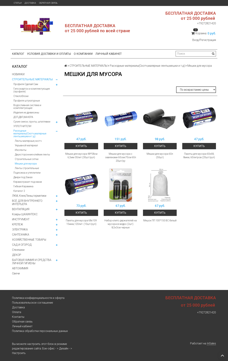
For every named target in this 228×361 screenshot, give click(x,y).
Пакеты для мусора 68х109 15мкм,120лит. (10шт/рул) (81, 222)
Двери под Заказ (22, 177)
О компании (83, 53)
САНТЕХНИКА (20, 234)
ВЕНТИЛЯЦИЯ (20, 209)
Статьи (18, 3)
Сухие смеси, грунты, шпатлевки (31, 121)
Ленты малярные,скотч (28, 140)
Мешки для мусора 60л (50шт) (160, 155)
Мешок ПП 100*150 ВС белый (159, 220)
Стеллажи (18, 249)
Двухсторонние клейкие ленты (32, 154)
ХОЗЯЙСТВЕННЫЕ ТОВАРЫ (29, 239)
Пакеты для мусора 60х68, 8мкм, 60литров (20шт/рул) (199, 155)
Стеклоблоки (20, 96)
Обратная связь (48, 3)
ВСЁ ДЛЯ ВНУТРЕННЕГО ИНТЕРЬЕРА (27, 202)
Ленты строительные (27, 168)
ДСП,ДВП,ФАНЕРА (23, 117)
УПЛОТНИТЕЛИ (22, 126)
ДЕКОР (16, 255)
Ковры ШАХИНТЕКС (25, 214)
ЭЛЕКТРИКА (20, 229)
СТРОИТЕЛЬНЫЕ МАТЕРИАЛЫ (32, 79)
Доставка (30, 3)
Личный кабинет (108, 53)
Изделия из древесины (26, 112)
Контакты (18, 316)
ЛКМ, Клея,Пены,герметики (29, 195)
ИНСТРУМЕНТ (21, 219)
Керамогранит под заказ (27, 181)
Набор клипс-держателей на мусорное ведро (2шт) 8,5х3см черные (120, 224)
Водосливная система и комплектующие (27, 106)
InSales (211, 343)
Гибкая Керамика (23, 186)
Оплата (16, 312)
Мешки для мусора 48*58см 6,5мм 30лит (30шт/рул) (81, 155)
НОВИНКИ (18, 74)
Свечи (16, 273)
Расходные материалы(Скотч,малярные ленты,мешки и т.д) (29, 133)
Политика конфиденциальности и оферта (38, 298)
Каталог (18, 53)
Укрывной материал (26, 145)
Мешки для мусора (26, 163)
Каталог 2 (19, 191)
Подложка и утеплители (27, 172)
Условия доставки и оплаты (49, 53)
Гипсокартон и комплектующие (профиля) (31, 90)
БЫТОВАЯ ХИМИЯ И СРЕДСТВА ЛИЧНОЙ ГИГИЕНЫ (31, 261)
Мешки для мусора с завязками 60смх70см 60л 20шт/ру (120, 157)
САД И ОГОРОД (22, 244)
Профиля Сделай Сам (25, 84)
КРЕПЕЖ (17, 224)
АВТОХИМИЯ (20, 268)
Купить (81, 146)
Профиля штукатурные (26, 100)
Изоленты (20, 150)
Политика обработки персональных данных (40, 331)
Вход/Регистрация (204, 40)
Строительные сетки (26, 159)
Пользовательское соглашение (32, 302)
